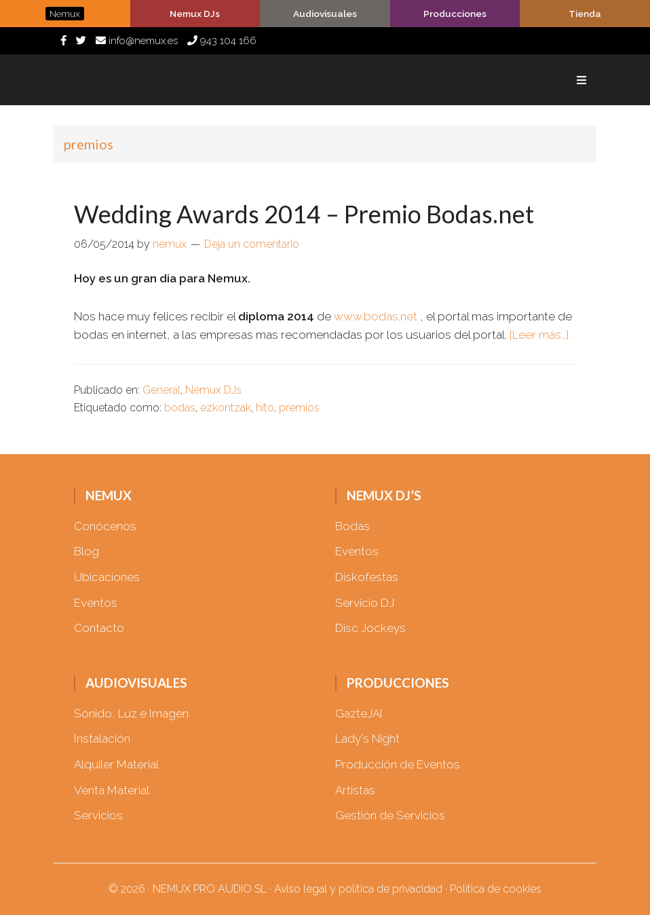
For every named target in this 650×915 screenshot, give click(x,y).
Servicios (98, 815)
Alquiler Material (116, 764)
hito (265, 407)
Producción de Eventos (397, 764)
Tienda (585, 13)
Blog (86, 551)
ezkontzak (225, 407)
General (161, 390)
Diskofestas (366, 577)
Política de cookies (495, 888)
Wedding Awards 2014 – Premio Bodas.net (304, 214)
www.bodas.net (375, 316)
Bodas (352, 526)
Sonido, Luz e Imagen (131, 713)
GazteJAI (359, 713)
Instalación (102, 738)
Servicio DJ (364, 603)
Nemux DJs (213, 390)
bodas (179, 407)
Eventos (95, 603)
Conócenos (105, 526)
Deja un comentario (251, 244)
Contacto (99, 628)
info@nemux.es (137, 41)
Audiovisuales (325, 13)
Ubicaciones (107, 577)
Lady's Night (367, 738)
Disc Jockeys (370, 628)
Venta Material (111, 790)
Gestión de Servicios (390, 815)
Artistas (355, 790)
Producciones (454, 13)
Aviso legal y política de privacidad (358, 888)
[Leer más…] (539, 334)
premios (299, 407)
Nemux (128, 79)
